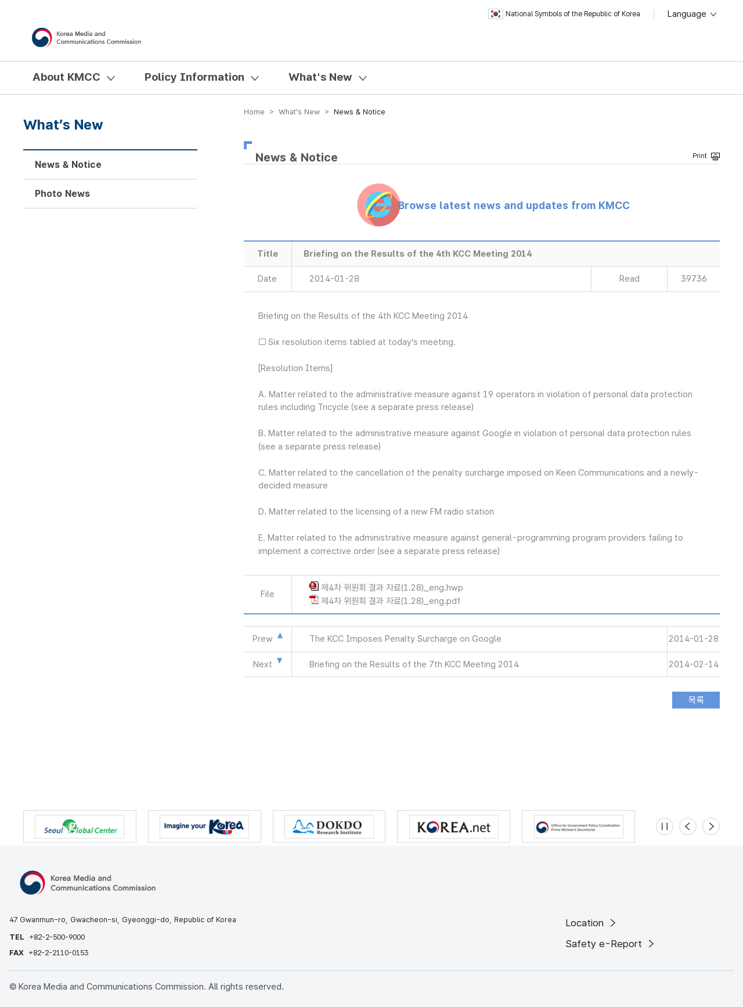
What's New (320, 77)
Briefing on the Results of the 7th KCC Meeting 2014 (414, 664)
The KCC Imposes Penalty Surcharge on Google (405, 639)
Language (693, 14)
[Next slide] (711, 826)
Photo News (62, 193)
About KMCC (66, 77)
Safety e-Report (611, 944)
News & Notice (68, 164)
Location (591, 923)
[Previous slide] (688, 826)
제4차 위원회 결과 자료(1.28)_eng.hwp (392, 587)
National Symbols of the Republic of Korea (564, 14)
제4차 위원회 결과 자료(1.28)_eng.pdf (390, 601)
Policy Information (194, 77)
